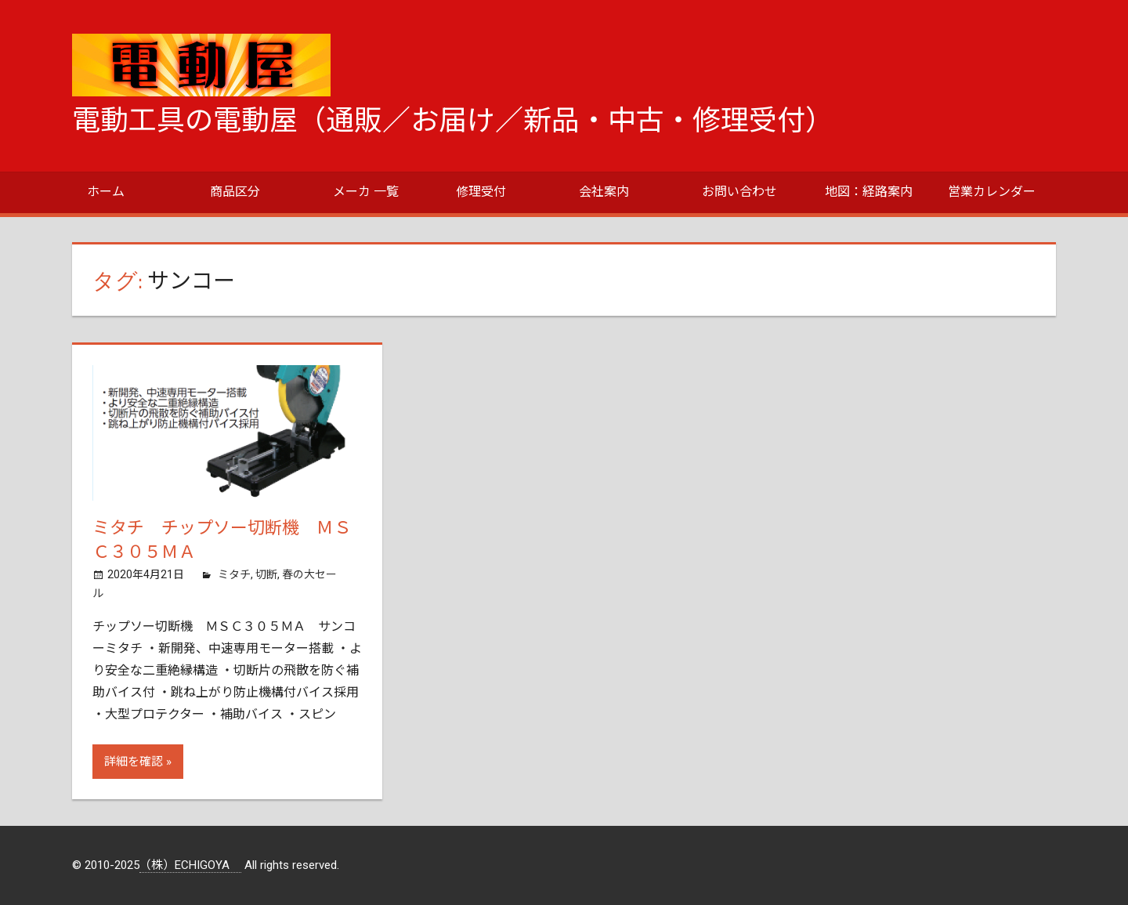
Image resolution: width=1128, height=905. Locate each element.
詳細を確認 (133, 762)
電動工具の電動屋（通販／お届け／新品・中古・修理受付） (452, 120)
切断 (266, 574)
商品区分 (235, 191)
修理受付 (481, 191)
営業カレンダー (992, 191)
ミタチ (234, 574)
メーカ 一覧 (366, 191)
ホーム (106, 191)
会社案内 (604, 191)
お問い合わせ (739, 191)
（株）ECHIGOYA (190, 865)
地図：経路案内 (869, 191)
